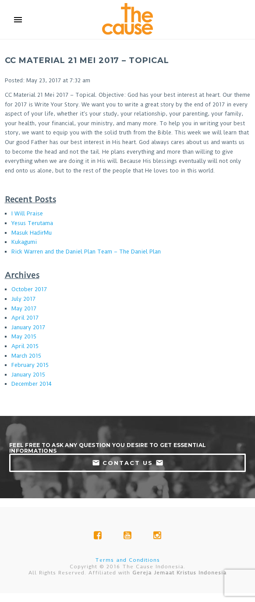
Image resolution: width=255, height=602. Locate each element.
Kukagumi (24, 242)
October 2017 (29, 289)
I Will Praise (27, 213)
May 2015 (23, 336)
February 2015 (30, 365)
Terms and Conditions (127, 560)
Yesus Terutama (32, 223)
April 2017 (25, 317)
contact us (127, 463)
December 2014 (31, 383)
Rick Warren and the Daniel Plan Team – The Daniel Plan (86, 251)
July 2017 (23, 299)
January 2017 (28, 327)
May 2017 (23, 308)
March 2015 (26, 355)
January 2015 (28, 374)
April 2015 (25, 346)
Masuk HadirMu (31, 232)
